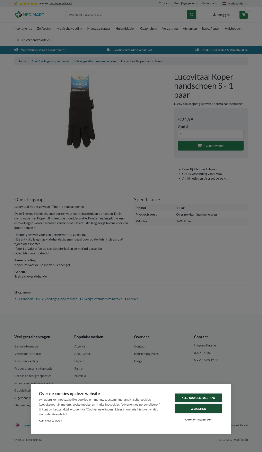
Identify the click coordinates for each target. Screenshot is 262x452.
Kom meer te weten (50, 420)
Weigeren (198, 408)
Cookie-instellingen (198, 419)
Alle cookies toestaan (198, 398)
